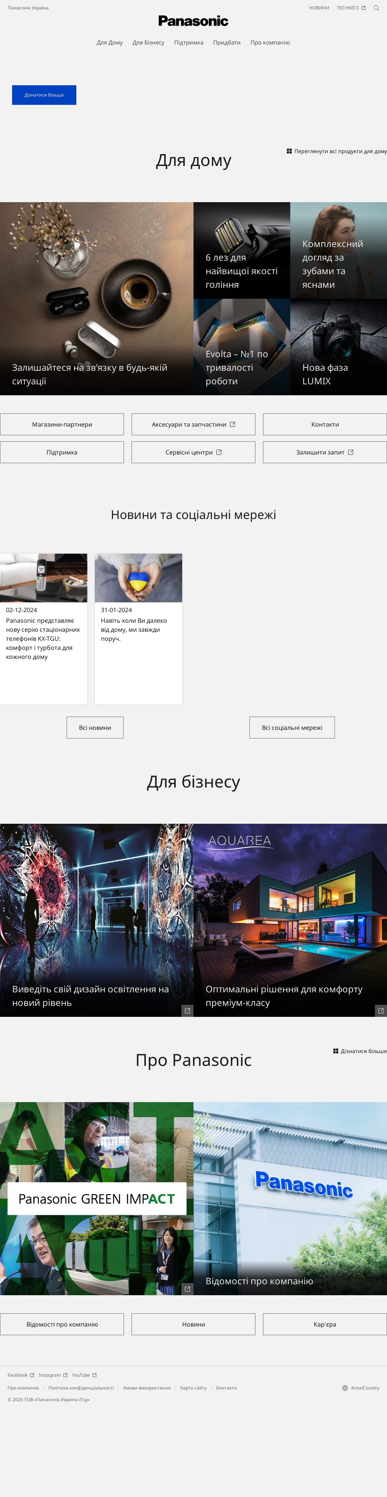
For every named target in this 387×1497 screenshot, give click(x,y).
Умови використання (147, 1477)
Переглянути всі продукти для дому (337, 240)
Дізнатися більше (360, 1140)
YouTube (84, 1464)
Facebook (21, 1464)
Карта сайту (193, 1477)
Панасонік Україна (28, 8)
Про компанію (23, 1477)
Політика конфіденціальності (81, 1477)
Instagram (53, 1464)
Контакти (226, 1477)
